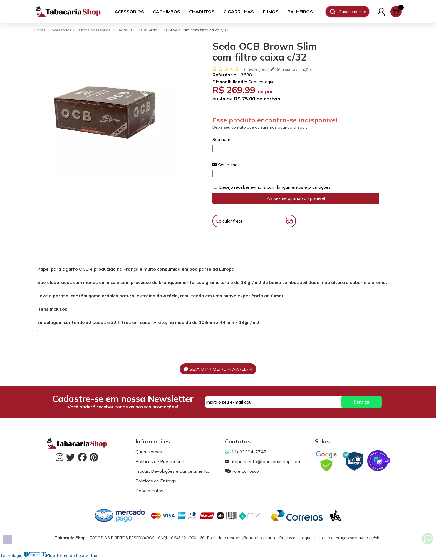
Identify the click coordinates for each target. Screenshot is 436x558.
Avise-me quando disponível (296, 198)
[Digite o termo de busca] (354, 11)
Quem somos (148, 451)
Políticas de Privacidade (159, 461)
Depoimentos (149, 490)
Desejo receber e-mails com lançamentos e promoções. (275, 187)
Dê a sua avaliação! (291, 69)
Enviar (361, 401)
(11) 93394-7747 (245, 451)
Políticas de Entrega (155, 481)
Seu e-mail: (226, 164)
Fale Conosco (242, 471)
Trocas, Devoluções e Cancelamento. (172, 471)
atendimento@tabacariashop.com (262, 461)
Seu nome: (223, 139)
